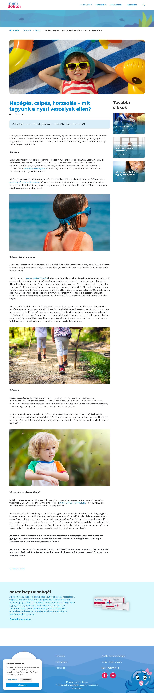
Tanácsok (99, 5)
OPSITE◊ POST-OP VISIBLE (72, 503)
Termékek (85, 5)
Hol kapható (61, 662)
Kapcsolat (132, 5)
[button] (143, 5)
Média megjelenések (112, 662)
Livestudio (74, 685)
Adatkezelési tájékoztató (114, 656)
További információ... (20, 619)
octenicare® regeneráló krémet (24, 182)
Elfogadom (22, 685)
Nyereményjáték (110, 668)
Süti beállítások (77, 688)
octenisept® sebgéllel (34, 168)
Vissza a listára (17, 569)
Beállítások (12, 680)
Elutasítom (26, 680)
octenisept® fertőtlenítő (36, 278)
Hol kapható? (116, 5)
